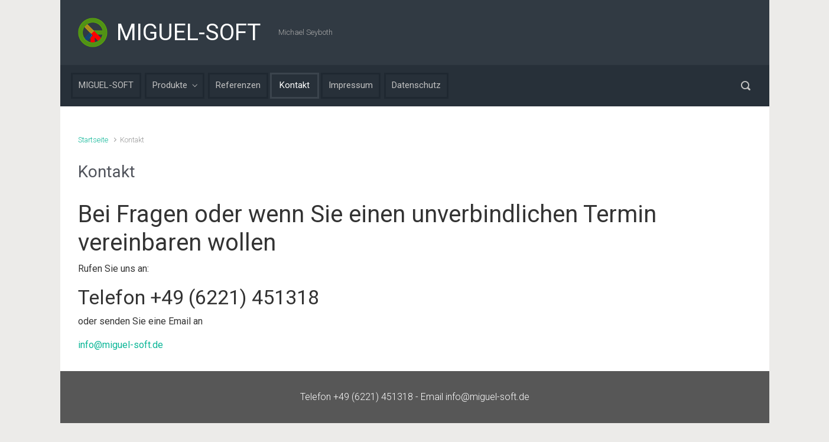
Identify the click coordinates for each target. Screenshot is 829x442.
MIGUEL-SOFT (188, 32)
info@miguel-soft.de (120, 344)
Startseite (93, 139)
